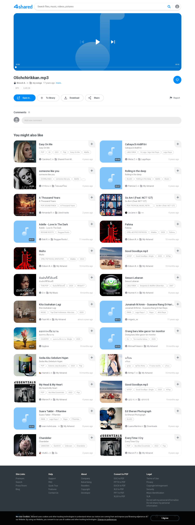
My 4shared (147, 186)
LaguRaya (144, 159)
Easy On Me (75, 152)
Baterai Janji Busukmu (57, 366)
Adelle (86, 152)
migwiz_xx (131, 319)
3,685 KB (26, 88)
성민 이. (130, 399)
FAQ (50, 482)
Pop (42, 152)
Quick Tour (53, 486)
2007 (171, 286)
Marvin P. (44, 399)
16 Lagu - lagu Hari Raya (149, 152)
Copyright (85, 489)
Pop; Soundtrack (48, 206)
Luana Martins (133, 426)
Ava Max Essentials (56, 393)
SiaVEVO (57, 446)
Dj (128, 339)
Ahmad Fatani (133, 346)
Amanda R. (45, 213)
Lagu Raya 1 (140, 312)
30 (49, 152)
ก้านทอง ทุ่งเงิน (155, 366)
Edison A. (130, 239)
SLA (148, 496)
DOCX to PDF (119, 486)
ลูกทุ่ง (129, 366)
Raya (129, 312)
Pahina (172, 232)
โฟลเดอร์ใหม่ (59, 186)
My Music (52, 293)
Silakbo (154, 232)
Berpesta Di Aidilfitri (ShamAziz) (152, 286)
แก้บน (167, 366)
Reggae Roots (47, 232)
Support (52, 478)
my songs (36, 83)
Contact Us (53, 493)
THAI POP (44, 286)
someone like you (63, 179)
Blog (18, 489)
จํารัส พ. (44, 186)
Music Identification (155, 493)
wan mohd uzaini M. (48, 426)
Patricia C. (131, 186)
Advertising (86, 482)
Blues (129, 179)
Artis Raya (162, 312)
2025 (163, 232)
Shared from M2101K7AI (64, 159)
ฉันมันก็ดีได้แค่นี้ (59, 286)
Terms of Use (153, 478)
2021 (57, 152)
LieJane (130, 213)
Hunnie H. (131, 293)
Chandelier (81, 446)
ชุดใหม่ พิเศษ (140, 366)
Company (85, 478)
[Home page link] (23, 7)
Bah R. (43, 239)
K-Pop (129, 256)
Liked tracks (62, 213)
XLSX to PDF (119, 496)
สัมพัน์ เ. (44, 453)
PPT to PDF (119, 493)
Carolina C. (45, 159)
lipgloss (44, 346)
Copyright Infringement (157, 486)
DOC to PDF (119, 478)
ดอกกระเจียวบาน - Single (62, 339)
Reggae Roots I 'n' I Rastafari (60, 239)
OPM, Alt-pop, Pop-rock (137, 232)
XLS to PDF (119, 489)
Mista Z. (130, 159)
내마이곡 (143, 399)
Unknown (45, 446)
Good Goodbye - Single (145, 256)
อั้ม (54, 453)
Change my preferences (107, 520)
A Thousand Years (67, 206)
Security (150, 489)
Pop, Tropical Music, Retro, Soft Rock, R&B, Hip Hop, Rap (140, 206)
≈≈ (141, 213)
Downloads (46, 179)
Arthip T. (130, 373)
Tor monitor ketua (140, 339)
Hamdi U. (44, 373)
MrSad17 (80, 286)
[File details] (25, 152)
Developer (85, 493)
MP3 (17, 88)
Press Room (21, 486)
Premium (20, 478)
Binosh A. (20, 83)
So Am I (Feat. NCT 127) (165, 206)
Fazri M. (44, 319)
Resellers (85, 486)
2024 (82, 259)
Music (43, 312)
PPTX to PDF (119, 482)
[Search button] (169, 6)
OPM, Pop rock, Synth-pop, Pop (54, 259)
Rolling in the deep (143, 179)
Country (45, 339)
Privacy (150, 482)
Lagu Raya (131, 152)
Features (52, 489)
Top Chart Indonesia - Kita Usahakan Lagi (63, 312)
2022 (70, 393)
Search (19, 482)
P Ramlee (75, 419)
